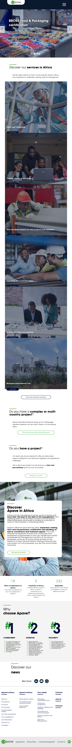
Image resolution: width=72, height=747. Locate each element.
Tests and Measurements (42, 720)
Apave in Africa (7, 693)
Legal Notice (20, 742)
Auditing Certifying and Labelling (45, 707)
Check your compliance (41, 703)
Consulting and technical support (43, 712)
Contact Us (61, 742)
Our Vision (4, 704)
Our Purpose (5, 702)
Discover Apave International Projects (36, 432)
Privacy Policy (31, 742)
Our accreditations (7, 717)
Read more (18, 45)
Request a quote (36, 476)
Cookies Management (47, 742)
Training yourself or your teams (44, 716)
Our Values (4, 725)
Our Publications (6, 720)
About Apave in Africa (26, 699)
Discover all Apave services (36, 397)
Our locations (5, 707)
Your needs (42, 693)
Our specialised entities (6, 710)
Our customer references (23, 706)
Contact (59, 693)
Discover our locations (19, 552)
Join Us (58, 699)
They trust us (5, 722)
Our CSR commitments (8, 714)
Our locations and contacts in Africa (25, 702)
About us (4, 699)
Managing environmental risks (43, 699)
